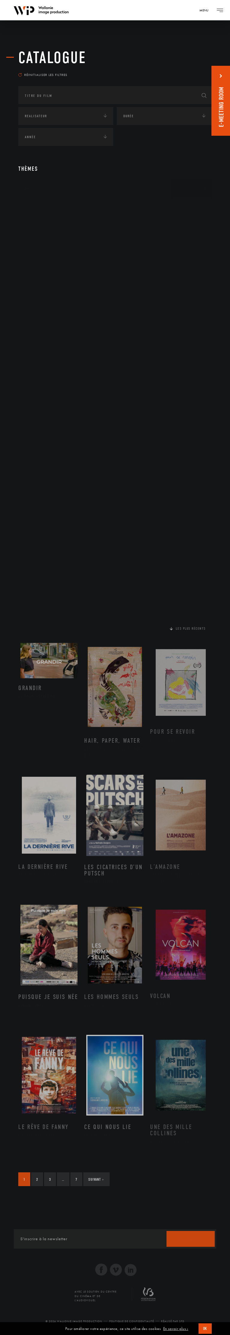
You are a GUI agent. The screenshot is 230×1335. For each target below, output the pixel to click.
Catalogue (52, 57)
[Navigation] (206, 10)
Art (27, 189)
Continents (35, 207)
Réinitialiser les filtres (42, 75)
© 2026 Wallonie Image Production (74, 1321)
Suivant (96, 1179)
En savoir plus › (175, 1329)
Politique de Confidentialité (131, 1321)
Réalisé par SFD (172, 1321)
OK (205, 1328)
